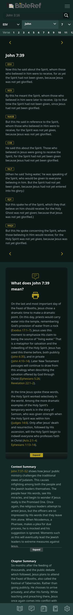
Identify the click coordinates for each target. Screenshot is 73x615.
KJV (9, 199)
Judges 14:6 (19, 423)
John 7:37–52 (19, 471)
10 (59, 32)
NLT (9, 169)
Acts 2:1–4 (29, 440)
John (28, 24)
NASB (10, 116)
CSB (9, 142)
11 (65, 32)
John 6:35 (18, 356)
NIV (9, 90)
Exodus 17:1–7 (21, 330)
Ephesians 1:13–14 (23, 445)
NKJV (10, 225)
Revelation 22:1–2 (22, 383)
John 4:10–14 (20, 361)
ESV (9, 64)
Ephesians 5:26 (30, 379)
